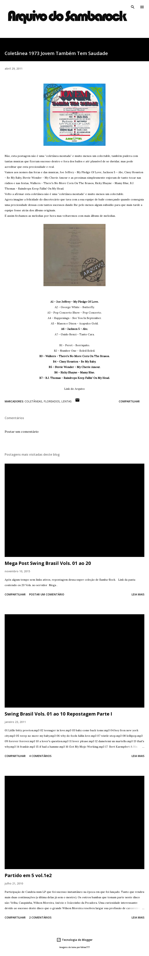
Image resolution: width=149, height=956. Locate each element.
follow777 (85, 947)
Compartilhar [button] (129, 401)
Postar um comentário (22, 431)
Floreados (52, 401)
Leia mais (138, 594)
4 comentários (40, 756)
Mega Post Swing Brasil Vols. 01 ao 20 (48, 563)
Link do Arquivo (74, 389)
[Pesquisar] (132, 7)
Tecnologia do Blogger (74, 940)
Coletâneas (33, 401)
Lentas (66, 401)
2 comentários (40, 917)
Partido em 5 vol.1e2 (28, 875)
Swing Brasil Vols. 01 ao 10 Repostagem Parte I (58, 713)
